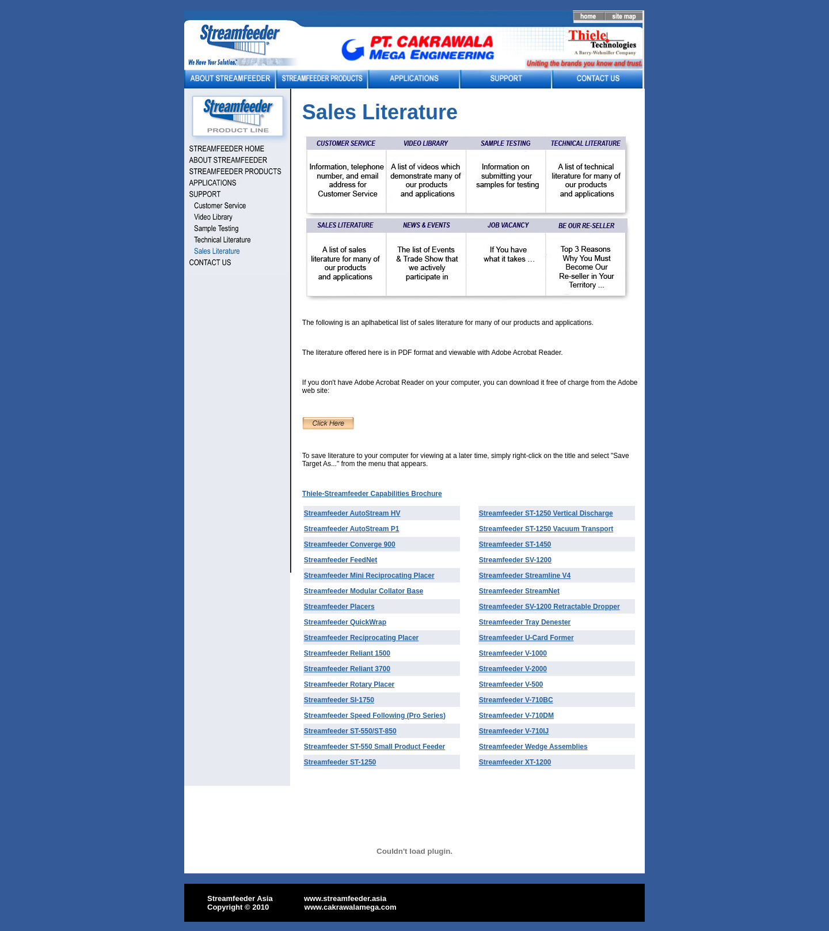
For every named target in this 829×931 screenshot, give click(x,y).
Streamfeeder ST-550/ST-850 (350, 731)
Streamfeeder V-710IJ (514, 731)
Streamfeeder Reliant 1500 (347, 653)
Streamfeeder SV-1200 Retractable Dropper (549, 607)
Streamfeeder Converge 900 (350, 544)
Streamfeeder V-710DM (516, 716)
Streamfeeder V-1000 (513, 653)
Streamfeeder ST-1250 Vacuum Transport (546, 529)
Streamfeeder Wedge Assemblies (533, 747)
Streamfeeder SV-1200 (515, 560)
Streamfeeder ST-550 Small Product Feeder (374, 747)
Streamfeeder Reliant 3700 (347, 669)
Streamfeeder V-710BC (516, 700)
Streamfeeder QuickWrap (345, 622)
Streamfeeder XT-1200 (515, 762)
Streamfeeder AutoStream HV (352, 513)
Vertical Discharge (582, 513)
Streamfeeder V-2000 (513, 669)
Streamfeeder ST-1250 (515, 513)
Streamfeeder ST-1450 (515, 544)
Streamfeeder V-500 (511, 684)
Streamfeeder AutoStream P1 (352, 529)
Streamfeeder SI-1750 (339, 700)
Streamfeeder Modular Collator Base (363, 591)
